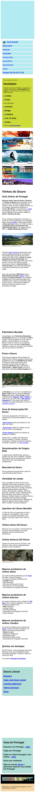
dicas (20, 764)
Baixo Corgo (7, 422)
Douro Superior (8, 432)
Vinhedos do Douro (8, 403)
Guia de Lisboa (8, 57)
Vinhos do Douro (11, 687)
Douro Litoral (7, 46)
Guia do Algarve (8, 65)
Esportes (7, 676)
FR (14, 72)
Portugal (6, 72)
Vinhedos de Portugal (18, 658)
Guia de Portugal (15, 125)
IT (20, 72)
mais (28, 747)
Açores (5, 68)
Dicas (6, 691)
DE (23, 72)
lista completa (23, 442)
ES (17, 72)
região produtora (13, 252)
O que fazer (7, 53)
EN (11, 72)
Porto (22, 276)
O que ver (6, 49)
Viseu (30, 575)
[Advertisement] (17, 20)
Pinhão (27, 397)
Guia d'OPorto (7, 61)
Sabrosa (16, 397)
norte (30, 209)
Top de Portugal (12, 42)
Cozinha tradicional (12, 684)
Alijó (21, 397)
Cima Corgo (7, 427)
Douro (15, 222)
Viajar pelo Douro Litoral (14, 680)
